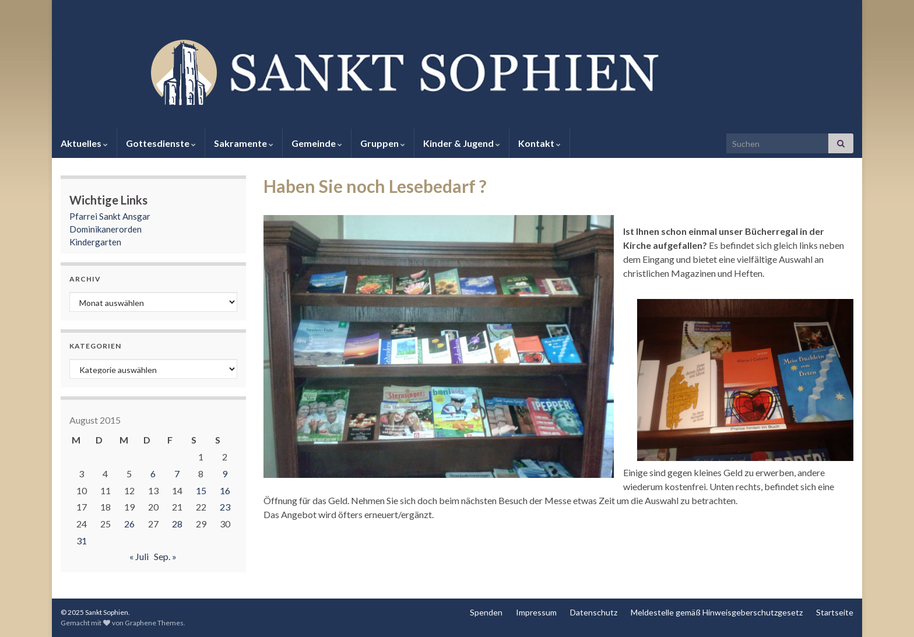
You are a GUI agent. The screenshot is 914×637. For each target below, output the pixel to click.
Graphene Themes (154, 622)
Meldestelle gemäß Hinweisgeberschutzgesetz (717, 612)
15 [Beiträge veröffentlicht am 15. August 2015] (201, 490)
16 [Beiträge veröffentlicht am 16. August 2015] (225, 490)
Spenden (486, 612)
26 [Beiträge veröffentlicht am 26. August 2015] (129, 523)
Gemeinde (316, 143)
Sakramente (243, 143)
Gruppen (382, 143)
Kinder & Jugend (461, 143)
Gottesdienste (161, 143)
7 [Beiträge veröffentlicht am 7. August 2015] (177, 473)
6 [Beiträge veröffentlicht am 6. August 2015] (153, 473)
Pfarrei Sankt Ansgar (109, 216)
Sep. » (165, 556)
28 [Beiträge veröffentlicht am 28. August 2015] (177, 523)
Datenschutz (593, 612)
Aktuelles (84, 143)
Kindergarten (95, 242)
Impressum (536, 612)
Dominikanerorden (105, 229)
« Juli (139, 556)
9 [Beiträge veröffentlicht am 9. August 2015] (224, 473)
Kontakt (539, 143)
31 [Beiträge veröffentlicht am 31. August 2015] (81, 540)
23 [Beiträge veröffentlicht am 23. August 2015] (225, 506)
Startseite (834, 612)
